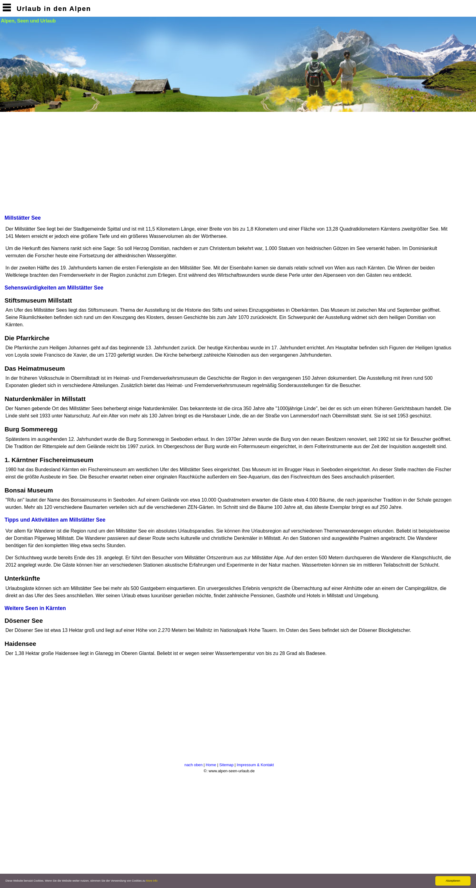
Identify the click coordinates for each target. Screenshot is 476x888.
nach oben (194, 765)
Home (211, 765)
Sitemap (226, 765)
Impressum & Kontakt (255, 765)
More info (152, 880)
